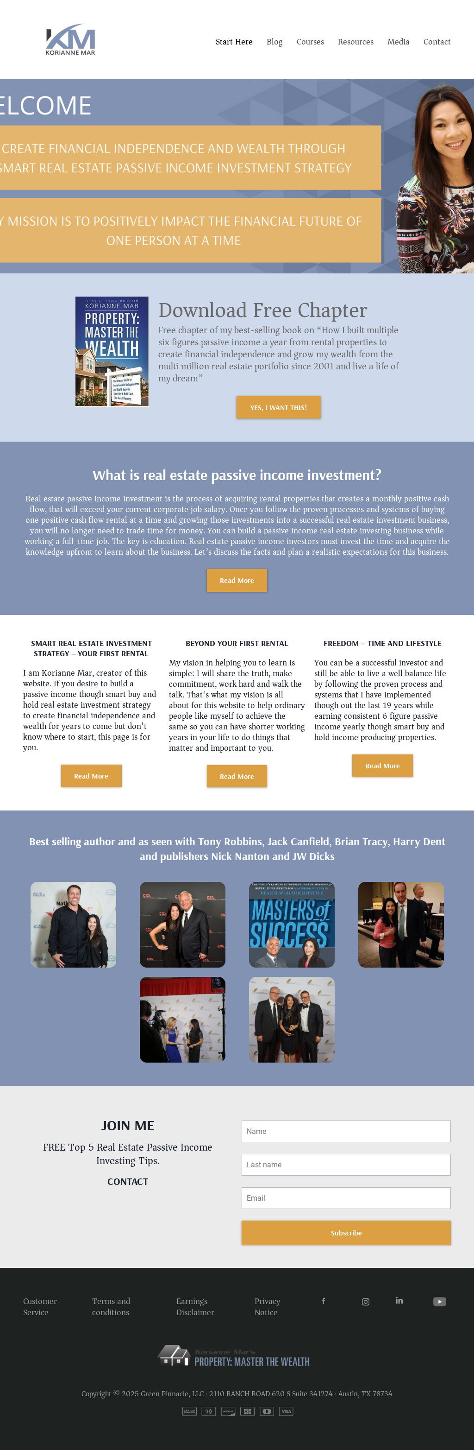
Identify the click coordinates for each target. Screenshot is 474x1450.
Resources (356, 42)
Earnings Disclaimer (195, 1306)
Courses (310, 42)
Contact (437, 42)
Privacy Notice (268, 1306)
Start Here (234, 42)
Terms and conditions (111, 1306)
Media (398, 42)
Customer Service (40, 1306)
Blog (275, 42)
